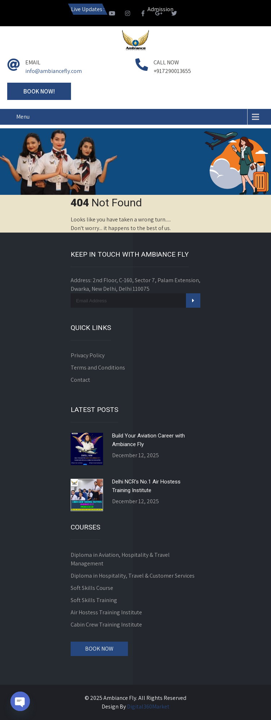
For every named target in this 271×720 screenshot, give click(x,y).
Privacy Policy (88, 355)
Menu (23, 116)
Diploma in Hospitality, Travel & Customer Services (133, 575)
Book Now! (39, 91)
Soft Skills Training (94, 600)
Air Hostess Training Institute (106, 612)
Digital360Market (148, 706)
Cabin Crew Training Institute (106, 624)
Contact (80, 380)
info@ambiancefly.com (53, 71)
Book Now (99, 648)
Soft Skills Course (92, 588)
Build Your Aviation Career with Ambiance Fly (148, 440)
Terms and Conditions (98, 367)
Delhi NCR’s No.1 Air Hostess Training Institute (146, 486)
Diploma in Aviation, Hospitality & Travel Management (120, 559)
